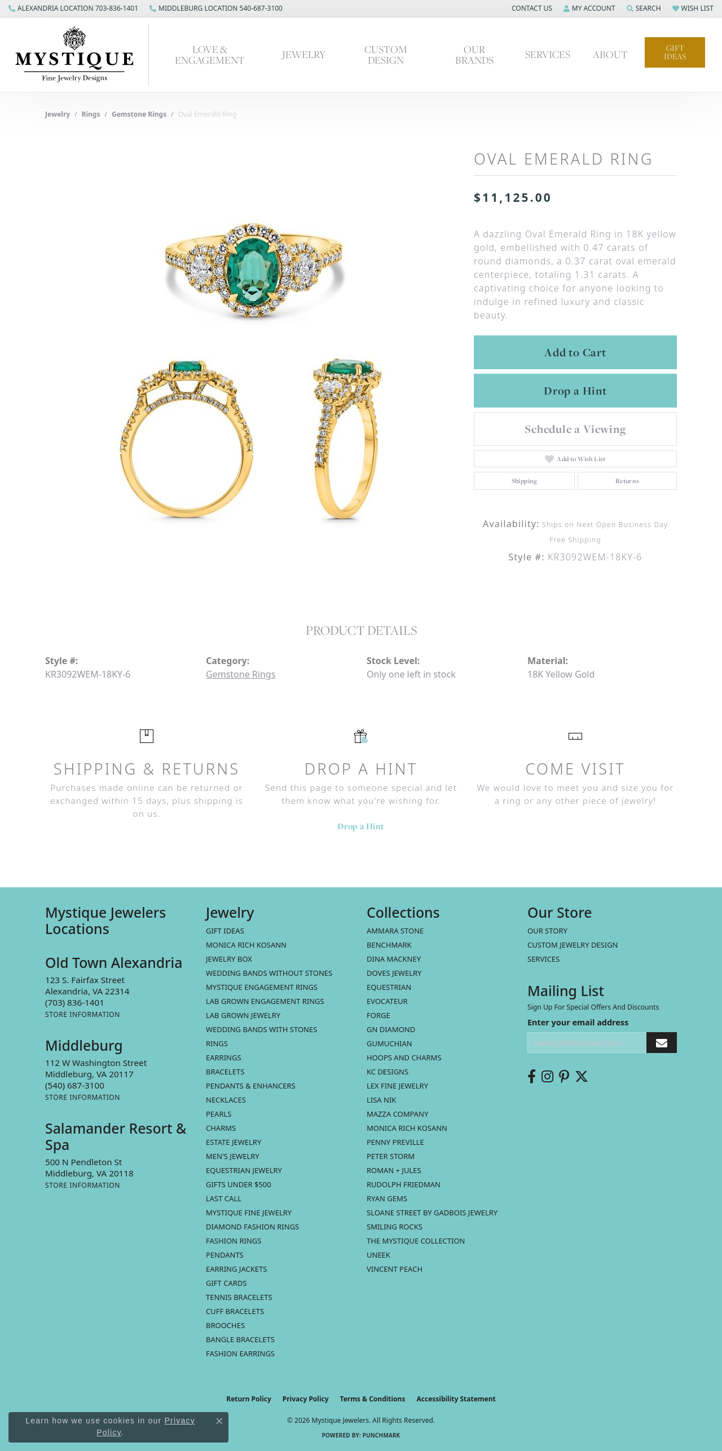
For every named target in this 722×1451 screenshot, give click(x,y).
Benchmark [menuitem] (389, 945)
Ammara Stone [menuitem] (395, 931)
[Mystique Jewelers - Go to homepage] (80, 54)
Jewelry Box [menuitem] (229, 959)
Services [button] (547, 54)
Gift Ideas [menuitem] (225, 931)
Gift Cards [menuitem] (226, 1283)
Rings (91, 114)
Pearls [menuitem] (218, 1114)
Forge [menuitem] (378, 1015)
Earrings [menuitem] (223, 1057)
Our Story (547, 931)
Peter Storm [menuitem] (391, 1156)
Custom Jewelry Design (572, 945)
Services (543, 959)
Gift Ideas (675, 52)
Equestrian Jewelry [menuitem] (244, 1170)
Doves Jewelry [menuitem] (394, 973)
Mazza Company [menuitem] (397, 1114)
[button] (530, 8)
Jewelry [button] (303, 54)
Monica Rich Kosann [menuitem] (407, 1128)
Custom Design (385, 54)
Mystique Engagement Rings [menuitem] (262, 987)
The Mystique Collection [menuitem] (416, 1241)
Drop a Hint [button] (575, 390)
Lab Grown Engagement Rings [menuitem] (265, 1001)
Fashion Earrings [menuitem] (240, 1353)
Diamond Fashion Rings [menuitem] (252, 1227)
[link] (73, 8)
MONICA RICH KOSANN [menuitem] (246, 945)
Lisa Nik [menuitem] (381, 1100)
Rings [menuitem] (217, 1043)
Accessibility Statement (455, 1399)
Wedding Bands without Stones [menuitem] (269, 973)
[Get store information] (82, 1014)
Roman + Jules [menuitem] (394, 1170)
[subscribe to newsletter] (661, 1042)
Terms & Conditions (373, 1399)
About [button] (610, 54)
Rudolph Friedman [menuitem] (404, 1184)
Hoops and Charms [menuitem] (404, 1057)
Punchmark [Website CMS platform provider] (381, 1435)
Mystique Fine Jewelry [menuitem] (249, 1212)
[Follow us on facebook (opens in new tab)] (531, 1076)
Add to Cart (575, 352)
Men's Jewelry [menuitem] (232, 1156)
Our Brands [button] (474, 54)
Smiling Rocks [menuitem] (394, 1227)
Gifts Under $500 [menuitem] (238, 1184)
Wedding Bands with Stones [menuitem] (261, 1029)
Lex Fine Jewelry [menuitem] (397, 1086)
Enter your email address (577, 1022)
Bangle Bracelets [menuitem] (240, 1339)
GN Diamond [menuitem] (391, 1029)
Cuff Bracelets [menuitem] (235, 1311)
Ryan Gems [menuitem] (387, 1198)
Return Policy (248, 1399)
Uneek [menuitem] (378, 1255)
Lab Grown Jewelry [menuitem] (243, 1015)
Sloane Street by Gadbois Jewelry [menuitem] (432, 1212)
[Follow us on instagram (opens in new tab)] (547, 1076)
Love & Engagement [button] (210, 54)
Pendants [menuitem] (225, 1255)
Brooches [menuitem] (225, 1325)
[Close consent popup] (219, 1421)
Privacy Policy (306, 1399)
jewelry (57, 114)
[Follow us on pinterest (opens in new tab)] (564, 1076)
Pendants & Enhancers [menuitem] (251, 1086)
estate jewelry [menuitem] (233, 1142)
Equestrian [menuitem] (389, 987)
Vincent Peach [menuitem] (394, 1269)
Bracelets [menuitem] (225, 1072)
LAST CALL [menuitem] (223, 1198)
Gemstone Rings (139, 114)
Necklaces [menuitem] (226, 1100)
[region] (254, 361)
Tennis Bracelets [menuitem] (239, 1297)
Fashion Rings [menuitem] (233, 1241)
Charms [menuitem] (221, 1128)
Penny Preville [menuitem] (395, 1142)
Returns (627, 480)
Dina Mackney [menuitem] (394, 959)
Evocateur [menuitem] (387, 1001)
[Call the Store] (74, 1002)
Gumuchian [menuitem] (389, 1043)
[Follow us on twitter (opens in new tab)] (581, 1076)
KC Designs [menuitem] (387, 1072)
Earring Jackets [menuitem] (236, 1269)
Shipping (525, 480)
